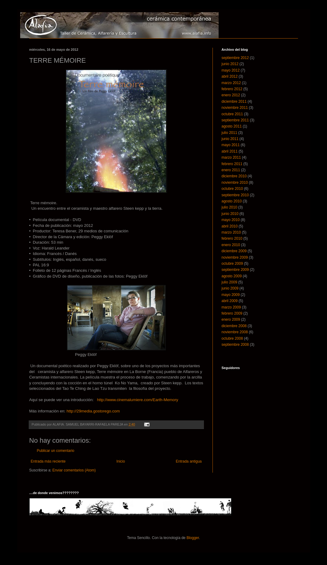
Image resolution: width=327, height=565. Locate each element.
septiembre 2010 (235, 195)
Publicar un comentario (55, 451)
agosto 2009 (232, 276)
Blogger (193, 538)
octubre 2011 (232, 114)
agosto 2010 (232, 201)
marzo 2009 (231, 307)
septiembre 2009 (235, 270)
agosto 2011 (232, 126)
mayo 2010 (231, 220)
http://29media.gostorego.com (93, 411)
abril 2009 (230, 301)
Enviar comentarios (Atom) (74, 470)
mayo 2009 (231, 295)
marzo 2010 (231, 232)
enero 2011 (231, 170)
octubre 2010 (232, 188)
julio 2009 (229, 282)
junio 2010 (230, 214)
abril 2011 (230, 151)
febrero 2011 (232, 164)
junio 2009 (230, 288)
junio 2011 (230, 139)
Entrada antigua (189, 461)
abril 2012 (230, 76)
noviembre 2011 (235, 107)
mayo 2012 (231, 70)
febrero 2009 (232, 313)
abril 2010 (230, 226)
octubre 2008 (232, 338)
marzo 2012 (231, 83)
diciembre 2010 (234, 176)
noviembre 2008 (235, 332)
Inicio (120, 461)
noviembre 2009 (235, 257)
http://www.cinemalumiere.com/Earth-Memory (137, 399)
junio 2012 (230, 64)
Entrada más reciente (48, 461)
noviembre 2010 (235, 182)
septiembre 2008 (235, 344)
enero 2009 (231, 319)
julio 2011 (229, 133)
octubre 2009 (232, 263)
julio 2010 (229, 207)
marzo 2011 (231, 157)
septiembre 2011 (235, 120)
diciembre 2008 (234, 326)
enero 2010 (231, 245)
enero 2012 (231, 95)
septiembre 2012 (235, 58)
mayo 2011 (231, 145)
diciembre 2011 (234, 101)
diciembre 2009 (234, 251)
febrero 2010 (232, 238)
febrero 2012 (232, 89)
